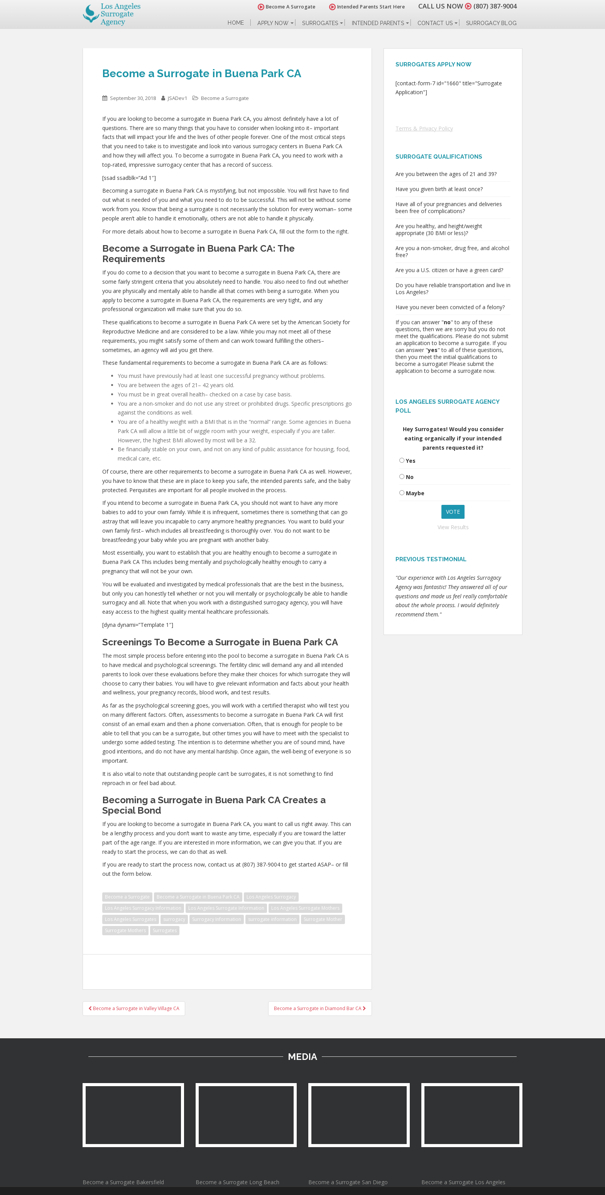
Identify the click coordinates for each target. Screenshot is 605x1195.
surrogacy (174, 919)
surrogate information (272, 919)
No (410, 477)
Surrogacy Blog (491, 23)
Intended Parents (378, 23)
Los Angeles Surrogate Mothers (305, 908)
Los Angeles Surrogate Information (226, 908)
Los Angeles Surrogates (130, 919)
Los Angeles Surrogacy (271, 897)
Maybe (415, 493)
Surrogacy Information (216, 919)
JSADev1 (177, 98)
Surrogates (320, 23)
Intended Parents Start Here (363, 6)
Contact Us (435, 23)
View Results (453, 527)
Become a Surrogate (225, 98)
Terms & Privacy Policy (424, 128)
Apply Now (273, 23)
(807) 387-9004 (493, 6)
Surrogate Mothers (125, 930)
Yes (411, 460)
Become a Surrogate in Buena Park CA (198, 897)
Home (236, 23)
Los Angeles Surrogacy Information (143, 908)
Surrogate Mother (323, 919)
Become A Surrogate (283, 6)
